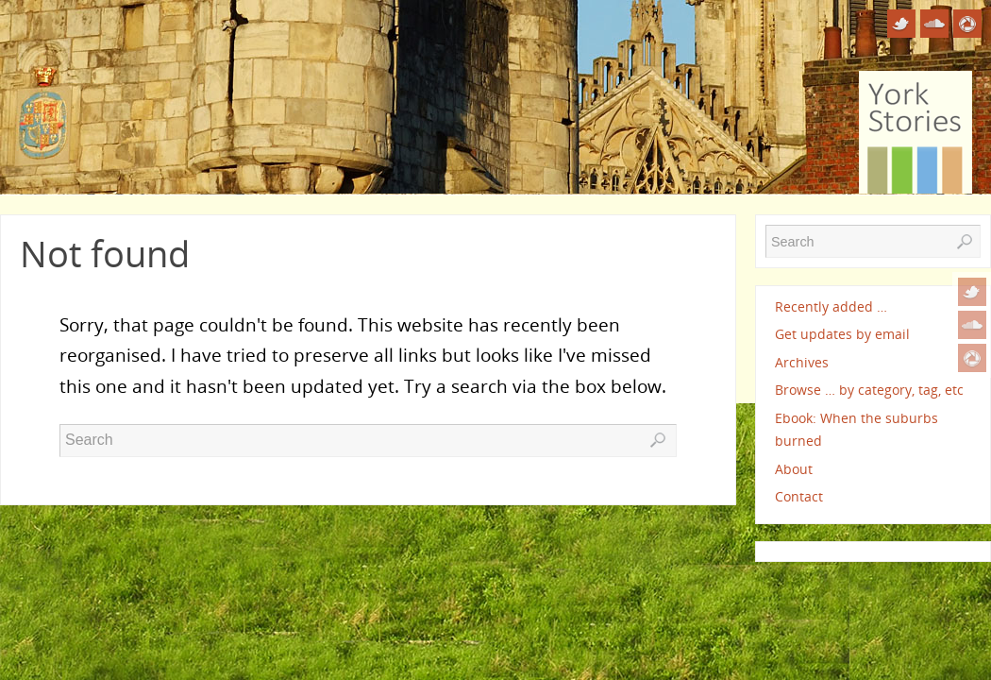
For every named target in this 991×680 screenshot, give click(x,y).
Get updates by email (842, 334)
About (794, 469)
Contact (799, 496)
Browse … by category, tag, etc (869, 390)
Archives (802, 362)
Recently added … (831, 306)
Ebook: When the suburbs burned (856, 429)
